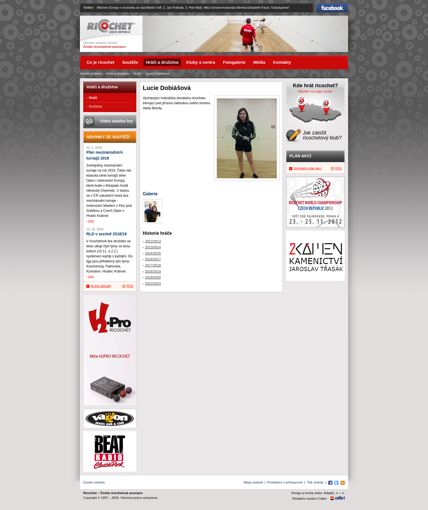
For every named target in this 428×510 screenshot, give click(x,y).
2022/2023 (153, 284)
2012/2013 (153, 241)
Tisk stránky (315, 482)
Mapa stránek (253, 482)
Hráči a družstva (117, 73)
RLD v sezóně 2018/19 (106, 234)
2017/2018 (153, 265)
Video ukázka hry (116, 121)
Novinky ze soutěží (108, 137)
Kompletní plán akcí (308, 168)
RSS (130, 286)
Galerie (150, 193)
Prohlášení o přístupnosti (285, 482)
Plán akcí (300, 156)
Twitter (88, 7)
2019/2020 (153, 277)
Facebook (332, 7)
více (91, 220)
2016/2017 (153, 259)
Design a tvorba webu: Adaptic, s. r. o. (318, 493)
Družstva (95, 106)
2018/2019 (153, 272)
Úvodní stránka (90, 73)
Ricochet (111, 26)
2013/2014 (153, 247)
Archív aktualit (101, 286)
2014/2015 (153, 253)
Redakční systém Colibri (310, 498)
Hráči (137, 73)
